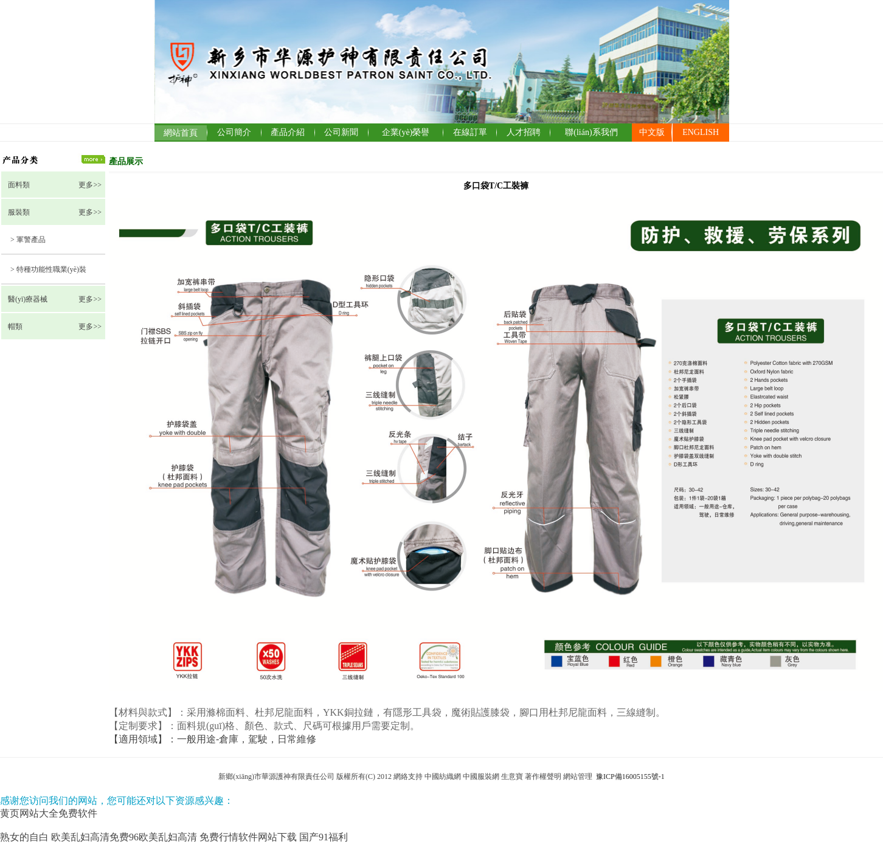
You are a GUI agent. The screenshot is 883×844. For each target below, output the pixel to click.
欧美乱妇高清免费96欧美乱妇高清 (124, 837)
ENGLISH (700, 132)
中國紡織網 (442, 776)
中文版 (652, 132)
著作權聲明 (543, 776)
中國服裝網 (481, 776)
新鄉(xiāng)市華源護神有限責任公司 (276, 776)
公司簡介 (234, 132)
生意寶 (512, 776)
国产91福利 (323, 837)
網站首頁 (181, 132)
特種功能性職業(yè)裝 (51, 269)
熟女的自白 (24, 837)
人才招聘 (524, 132)
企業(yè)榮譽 (406, 132)
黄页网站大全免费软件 (48, 813)
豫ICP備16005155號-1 (630, 776)
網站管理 (578, 776)
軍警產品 (31, 239)
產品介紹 (288, 132)
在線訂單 (470, 132)
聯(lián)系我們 (591, 132)
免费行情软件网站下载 (248, 837)
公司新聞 (341, 132)
